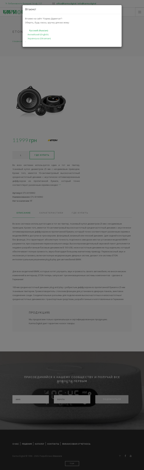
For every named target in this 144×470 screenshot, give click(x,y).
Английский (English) (38, 34)
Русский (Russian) (38, 30)
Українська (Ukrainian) (39, 38)
